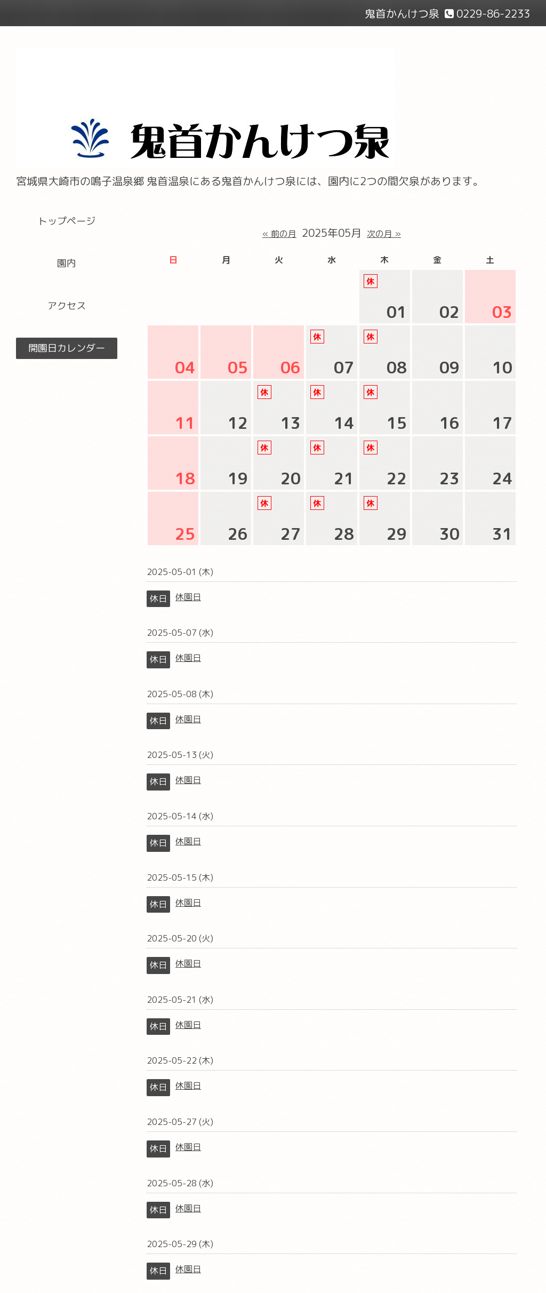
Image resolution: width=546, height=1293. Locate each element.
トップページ (66, 221)
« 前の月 (279, 234)
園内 (66, 263)
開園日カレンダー (66, 348)
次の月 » (384, 234)
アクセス (66, 306)
